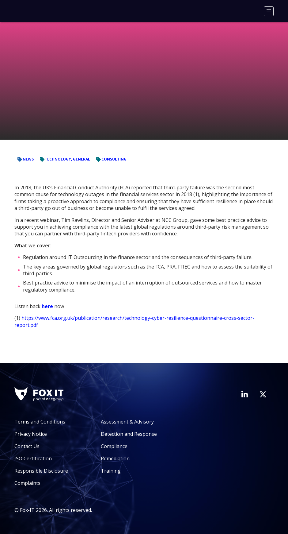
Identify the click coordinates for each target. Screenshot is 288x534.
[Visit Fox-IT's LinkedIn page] (244, 394)
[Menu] (269, 11)
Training (111, 470)
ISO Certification (33, 458)
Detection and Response (129, 434)
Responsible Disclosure (41, 470)
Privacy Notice (30, 434)
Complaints (27, 483)
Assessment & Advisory (127, 421)
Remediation (115, 458)
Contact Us (27, 446)
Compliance (114, 446)
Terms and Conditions (39, 421)
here (47, 306)
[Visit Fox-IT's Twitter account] (263, 394)
